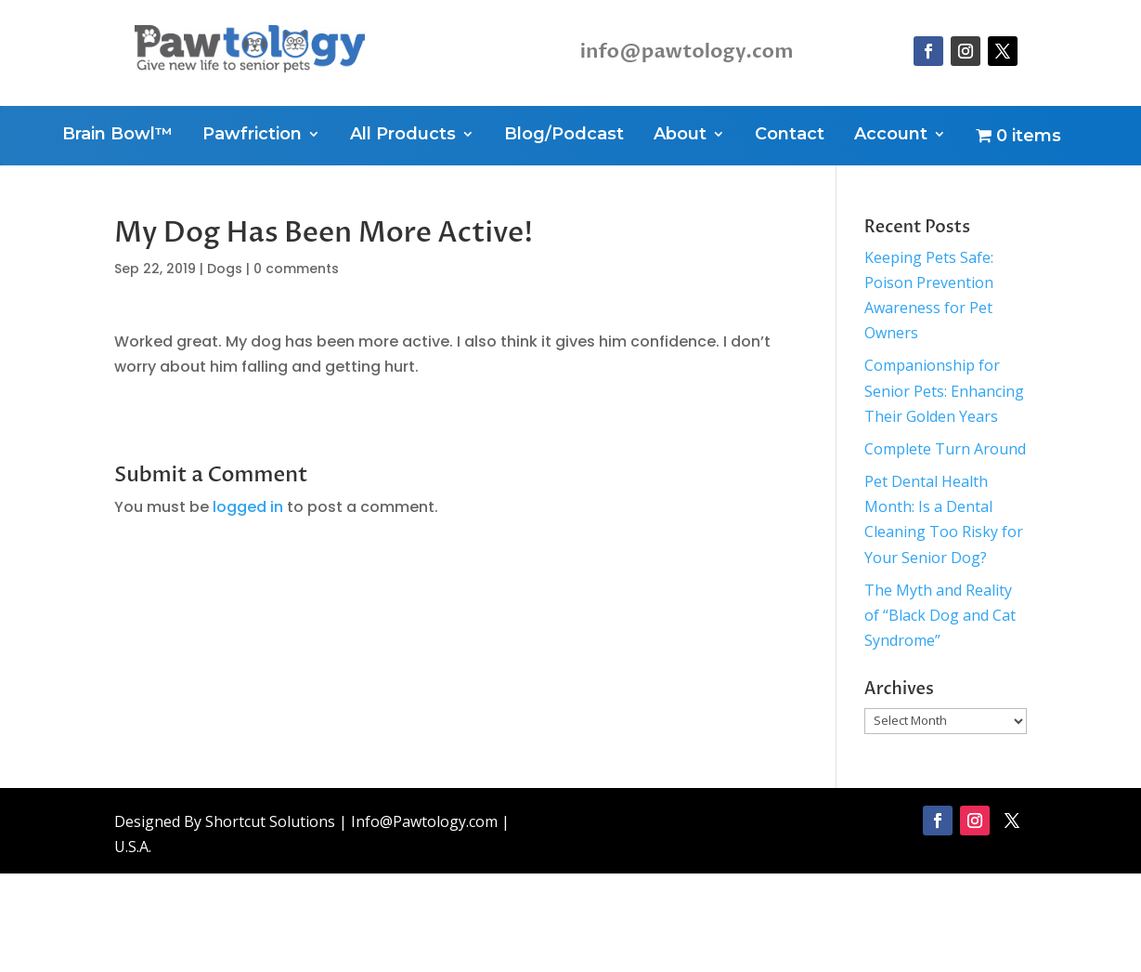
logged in (248, 507)
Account (890, 135)
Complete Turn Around (945, 449)
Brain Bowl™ (117, 135)
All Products (403, 135)
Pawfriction (252, 135)
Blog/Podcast (564, 135)
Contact (789, 135)
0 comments (296, 268)
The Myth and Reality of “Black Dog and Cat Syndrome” (940, 615)
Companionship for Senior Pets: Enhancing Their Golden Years (944, 390)
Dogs (224, 268)
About (680, 135)
